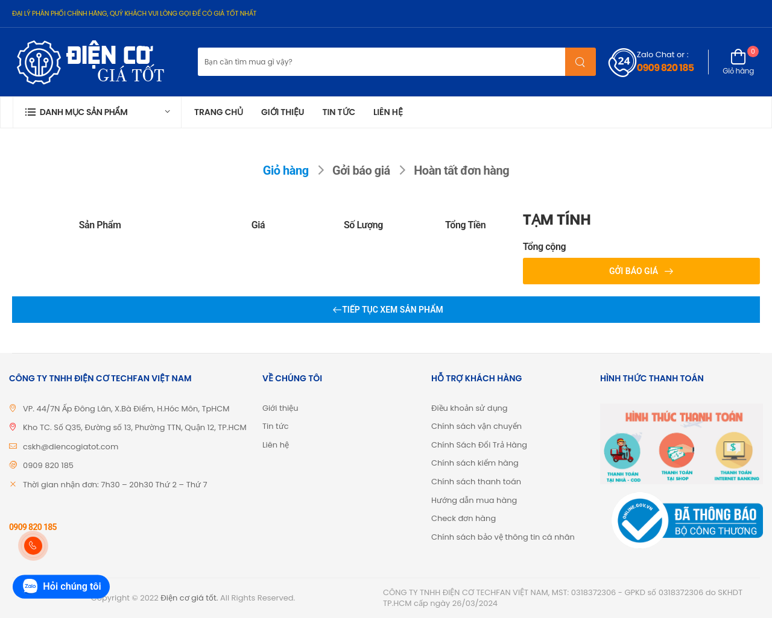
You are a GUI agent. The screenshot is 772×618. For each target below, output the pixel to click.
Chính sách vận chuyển (476, 426)
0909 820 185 (665, 68)
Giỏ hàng (286, 170)
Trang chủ (218, 112)
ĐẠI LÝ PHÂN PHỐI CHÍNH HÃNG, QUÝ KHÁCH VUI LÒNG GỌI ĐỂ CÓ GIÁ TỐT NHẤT (134, 13)
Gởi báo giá (361, 170)
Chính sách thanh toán (476, 481)
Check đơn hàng (463, 518)
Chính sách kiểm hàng (475, 463)
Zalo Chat (656, 54)
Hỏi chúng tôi (61, 587)
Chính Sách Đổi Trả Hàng (479, 445)
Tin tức (338, 112)
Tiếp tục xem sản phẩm (392, 309)
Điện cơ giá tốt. (189, 598)
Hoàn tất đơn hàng (461, 170)
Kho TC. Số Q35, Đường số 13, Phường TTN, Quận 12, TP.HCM (135, 427)
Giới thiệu (282, 112)
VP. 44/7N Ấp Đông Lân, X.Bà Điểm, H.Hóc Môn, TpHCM (126, 408)
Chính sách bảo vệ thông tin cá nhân (503, 537)
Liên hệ (388, 112)
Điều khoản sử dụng (469, 408)
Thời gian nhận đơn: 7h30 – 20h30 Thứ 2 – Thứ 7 (115, 484)
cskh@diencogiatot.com (70, 446)
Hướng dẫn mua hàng (474, 500)
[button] (97, 112)
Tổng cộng (544, 247)
